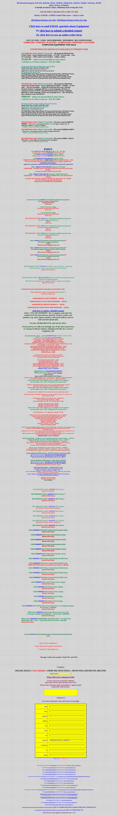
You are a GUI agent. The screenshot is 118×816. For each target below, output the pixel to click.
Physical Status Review (47, 796)
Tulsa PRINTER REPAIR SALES (50, 803)
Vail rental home (53, 766)
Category (61, 667)
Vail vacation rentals (41, 790)
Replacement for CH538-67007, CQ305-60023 (48, 181)
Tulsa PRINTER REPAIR (49, 793)
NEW (32, 151)
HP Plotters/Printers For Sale (43, 20)
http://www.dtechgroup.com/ (70, 768)
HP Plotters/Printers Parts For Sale (72, 20)
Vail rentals (43, 777)
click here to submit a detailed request (61, 30)
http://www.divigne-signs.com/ (74, 811)
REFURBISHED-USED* (29, 53)
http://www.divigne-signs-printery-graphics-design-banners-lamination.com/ (74, 808)
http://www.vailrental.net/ (76, 766)
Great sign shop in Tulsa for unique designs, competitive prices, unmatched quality (37, 808)
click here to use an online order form (55, 454)
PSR (42, 799)
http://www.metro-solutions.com (69, 793)
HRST (41, 795)
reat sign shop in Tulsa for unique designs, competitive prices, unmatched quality (50, 811)
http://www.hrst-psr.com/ (73, 795)
